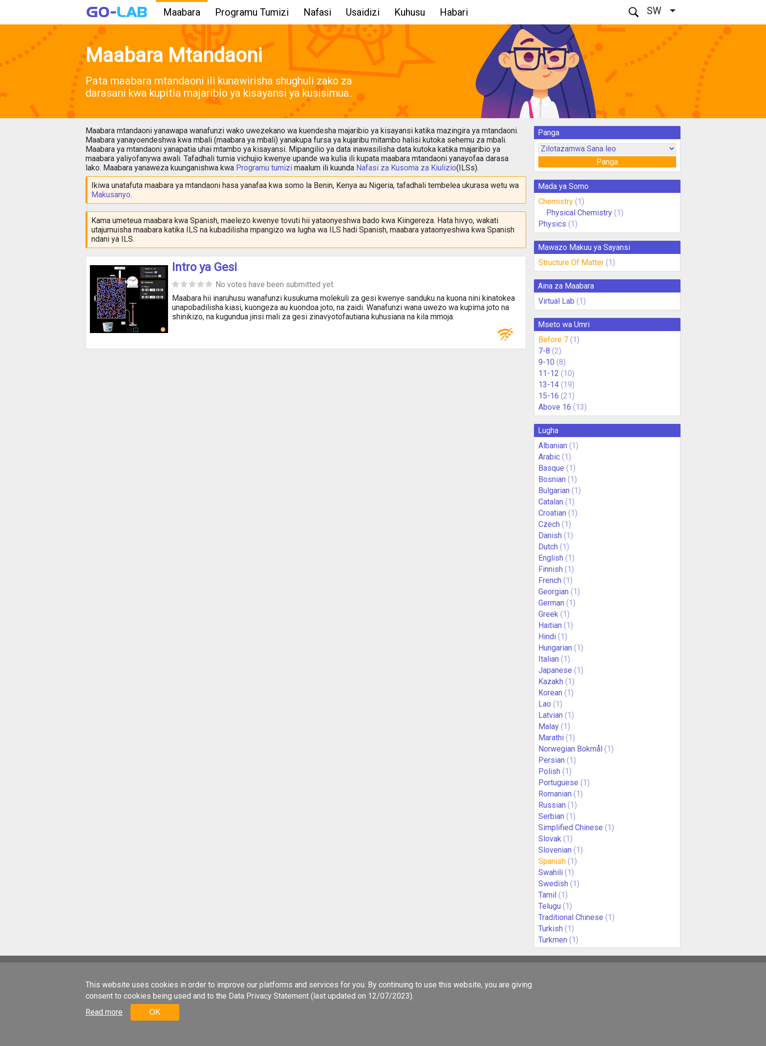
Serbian (551, 816)
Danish (550, 535)
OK (154, 1012)
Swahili (550, 872)
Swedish (553, 883)
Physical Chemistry (579, 212)
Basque (551, 468)
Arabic (549, 456)
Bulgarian (554, 490)
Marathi (551, 737)
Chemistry (555, 201)
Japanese (555, 670)
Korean (550, 692)
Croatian (552, 513)
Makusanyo (110, 194)
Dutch (548, 546)
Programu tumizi (264, 167)
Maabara (181, 12)
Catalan (550, 501)
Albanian (552, 445)
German (551, 602)
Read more (104, 1012)
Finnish (550, 569)
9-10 (546, 362)
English (550, 558)
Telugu (549, 906)
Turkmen (552, 939)
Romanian (555, 793)
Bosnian (552, 479)
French (549, 580)
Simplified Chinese (570, 827)
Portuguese (558, 782)
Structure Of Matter (571, 262)
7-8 (544, 351)
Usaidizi (363, 12)
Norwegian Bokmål (570, 748)
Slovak (549, 838)
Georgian (553, 591)
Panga (607, 162)
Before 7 (553, 339)
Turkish (550, 928)
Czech (549, 524)
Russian (552, 805)
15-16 (548, 395)
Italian (548, 659)
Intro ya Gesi (204, 267)
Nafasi (317, 12)
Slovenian (555, 850)
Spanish (552, 861)
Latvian (550, 715)
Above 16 (554, 407)
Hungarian (555, 647)
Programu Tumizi (252, 12)
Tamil (547, 895)
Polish (549, 771)
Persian (551, 760)
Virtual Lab (556, 301)
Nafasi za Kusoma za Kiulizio (406, 167)
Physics (552, 224)
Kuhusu (409, 12)
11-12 (548, 373)
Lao (544, 704)
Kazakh (550, 681)
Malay (548, 726)
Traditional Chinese (570, 917)
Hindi (547, 636)
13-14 (548, 384)
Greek (548, 614)
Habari (454, 12)
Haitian (550, 625)
